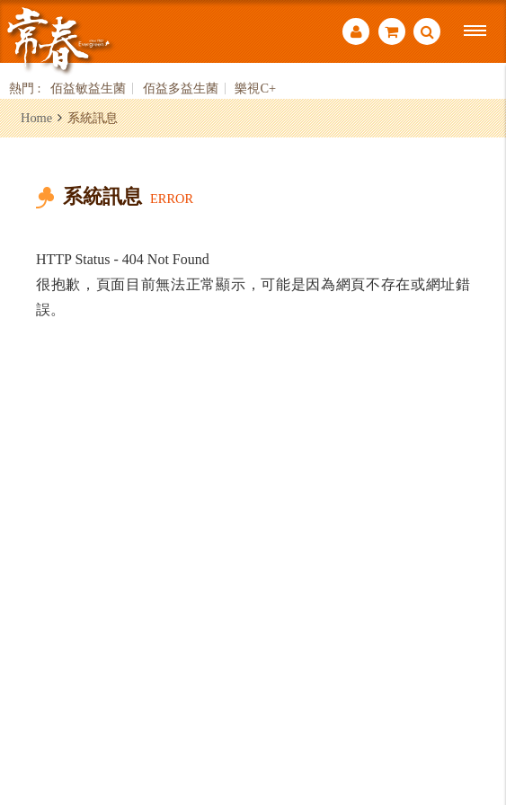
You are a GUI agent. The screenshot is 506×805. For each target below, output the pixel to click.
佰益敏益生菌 (88, 88)
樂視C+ (255, 88)
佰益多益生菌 (180, 88)
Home (36, 118)
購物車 (391, 31)
